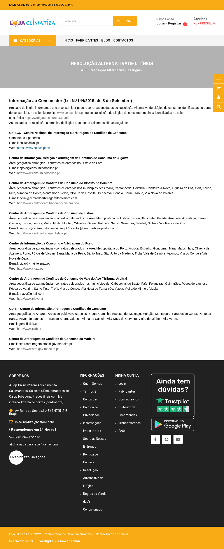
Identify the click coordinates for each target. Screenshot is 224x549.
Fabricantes (127, 391)
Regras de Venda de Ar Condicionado (95, 501)
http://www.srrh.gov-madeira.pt (38, 349)
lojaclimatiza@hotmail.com (34, 422)
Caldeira (99, 534)
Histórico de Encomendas (128, 411)
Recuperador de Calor (59, 534)
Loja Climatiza (19, 534)
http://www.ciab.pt (29, 329)
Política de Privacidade (91, 411)
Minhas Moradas (130, 423)
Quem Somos (92, 384)
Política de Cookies (90, 458)
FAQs (122, 431)
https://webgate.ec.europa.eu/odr (47, 117)
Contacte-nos (129, 399)
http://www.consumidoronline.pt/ (38, 173)
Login (160, 23)
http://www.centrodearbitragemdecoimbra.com (48, 203)
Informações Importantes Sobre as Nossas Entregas (94, 435)
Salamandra (83, 534)
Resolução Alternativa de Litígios (116, 70)
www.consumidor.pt (70, 112)
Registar (175, 23)
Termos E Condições (90, 395)
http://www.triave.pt (30, 298)
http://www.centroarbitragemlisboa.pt (41, 233)
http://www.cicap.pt (30, 268)
